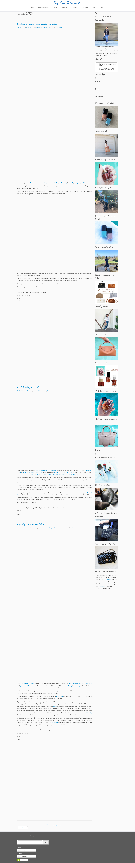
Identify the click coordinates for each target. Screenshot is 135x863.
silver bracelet (68, 472)
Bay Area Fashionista (67, 3)
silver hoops (44, 183)
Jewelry (34, 528)
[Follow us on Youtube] (108, 17)
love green (55, 722)
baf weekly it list (37, 391)
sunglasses (25, 683)
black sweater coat (87, 683)
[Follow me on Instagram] (101, 17)
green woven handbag (37, 474)
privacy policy (107, 579)
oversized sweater (30, 183)
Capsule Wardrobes (44, 8)
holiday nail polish (53, 183)
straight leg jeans (58, 472)
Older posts (23, 828)
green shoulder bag (67, 686)
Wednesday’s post (66, 493)
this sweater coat (77, 691)
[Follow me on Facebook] (99, 17)
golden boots (54, 688)
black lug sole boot (72, 474)
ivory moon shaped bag (43, 470)
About (102, 8)
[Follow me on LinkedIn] (111, 17)
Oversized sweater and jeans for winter (37, 23)
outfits (46, 27)
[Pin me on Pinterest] (106, 17)
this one (36, 284)
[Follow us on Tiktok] (103, 17)
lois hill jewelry (57, 528)
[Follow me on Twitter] (96, 17)
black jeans (77, 183)
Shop (95, 8)
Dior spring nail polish (28, 472)
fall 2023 (43, 27)
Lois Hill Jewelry (87, 713)
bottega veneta (42, 528)
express (52, 528)
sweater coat (38, 472)
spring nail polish (24, 686)
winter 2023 (51, 27)
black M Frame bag (49, 474)
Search (18, 838)
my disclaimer (101, 586)
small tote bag (63, 183)
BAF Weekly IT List (28, 387)
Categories (19, 853)
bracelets (32, 686)
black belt (70, 183)
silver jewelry (59, 696)
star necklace (53, 470)
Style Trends (85, 8)
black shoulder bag (61, 474)
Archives (19, 847)
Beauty (56, 8)
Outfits (32, 8)
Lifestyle (75, 8)
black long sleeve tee (75, 683)
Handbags (65, 8)
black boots (84, 183)
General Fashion (29, 27)
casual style (38, 27)
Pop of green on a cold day (30, 524)
